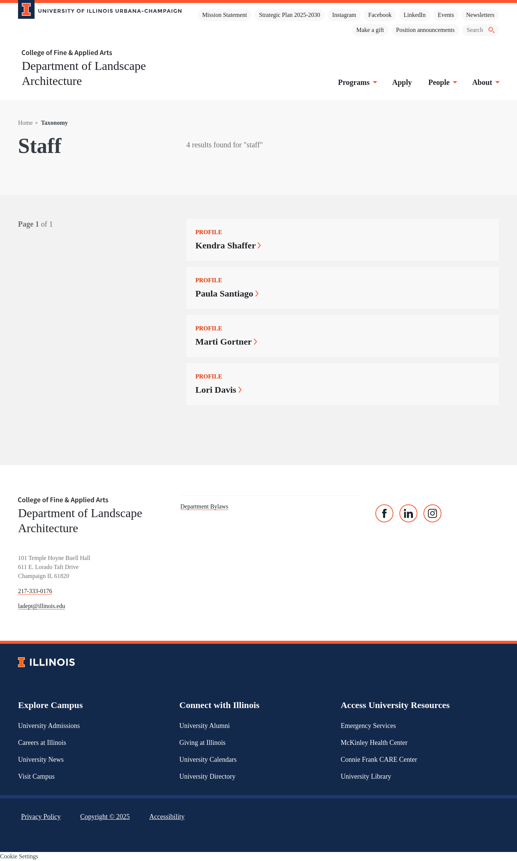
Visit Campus (36, 776)
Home (25, 123)
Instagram (344, 15)
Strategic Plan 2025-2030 (289, 15)
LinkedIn (415, 15)
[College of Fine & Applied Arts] (97, 53)
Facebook (380, 15)
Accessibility (166, 816)
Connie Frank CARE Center (379, 759)
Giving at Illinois (202, 742)
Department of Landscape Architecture (84, 73)
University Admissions (49, 725)
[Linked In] (408, 513)
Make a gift (370, 30)
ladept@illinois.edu (41, 606)
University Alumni (204, 725)
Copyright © (105, 816)
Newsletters (480, 15)
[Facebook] (384, 513)
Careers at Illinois (42, 742)
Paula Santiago (226, 293)
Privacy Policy (41, 816)
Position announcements (425, 30)
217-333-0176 (35, 591)
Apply (402, 82)
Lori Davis (218, 390)
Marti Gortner (226, 342)
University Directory (207, 776)
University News (40, 759)
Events (446, 15)
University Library (366, 776)
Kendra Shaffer (228, 245)
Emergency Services (368, 725)
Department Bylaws (204, 506)
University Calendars (207, 759)
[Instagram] (432, 513)
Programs (357, 82)
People (442, 82)
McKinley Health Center (374, 742)
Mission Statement (224, 15)
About (485, 82)
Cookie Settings (19, 856)
